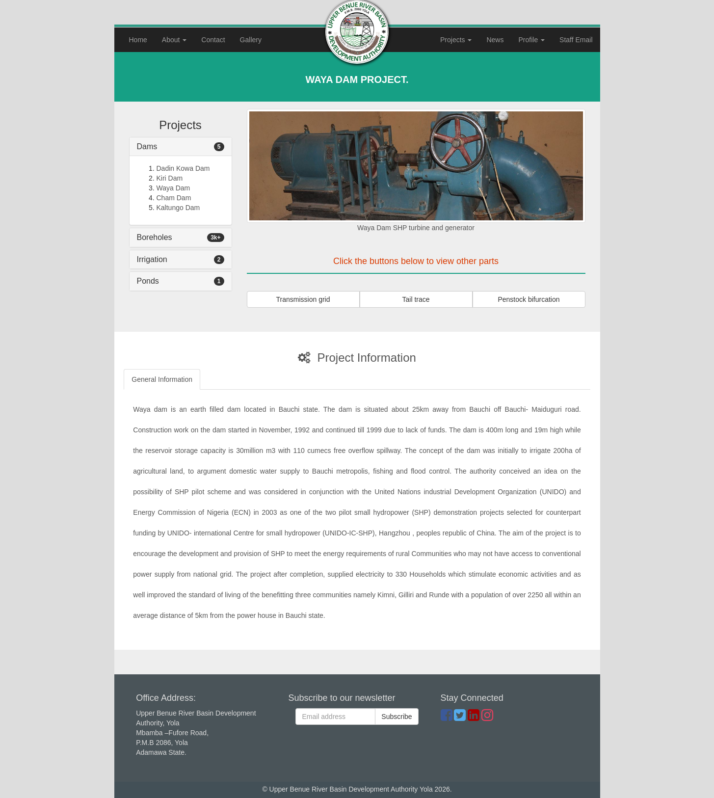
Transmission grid (303, 299)
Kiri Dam (170, 178)
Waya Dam (173, 188)
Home (142, 39)
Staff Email (575, 40)
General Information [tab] (162, 379)
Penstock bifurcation (528, 299)
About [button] (174, 40)
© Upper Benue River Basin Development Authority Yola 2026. (356, 789)
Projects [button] (456, 40)
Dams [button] (147, 146)
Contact (213, 40)
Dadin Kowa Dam (183, 168)
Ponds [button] (148, 281)
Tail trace (415, 299)
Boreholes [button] (154, 237)
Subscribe (396, 716)
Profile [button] (531, 40)
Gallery (251, 40)
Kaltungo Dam (178, 208)
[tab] (181, 146)
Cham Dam (174, 198)
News (494, 40)
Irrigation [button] (152, 259)
